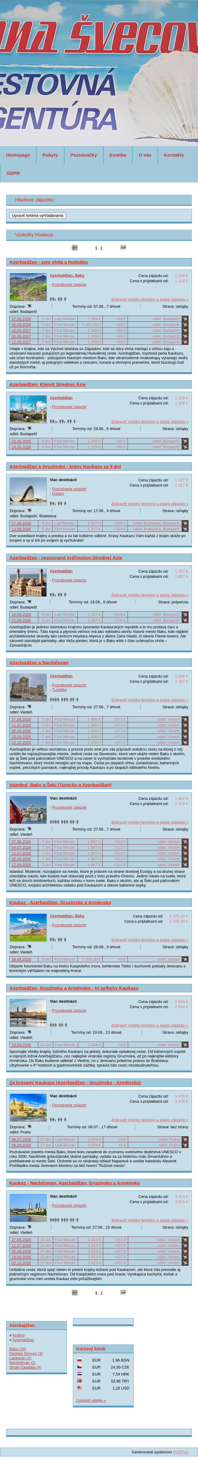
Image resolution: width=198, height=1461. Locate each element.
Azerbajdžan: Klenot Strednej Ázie (47, 384)
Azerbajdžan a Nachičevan (38, 662)
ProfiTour (181, 1452)
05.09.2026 (21, 731)
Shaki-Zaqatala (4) (25, 1367)
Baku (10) (17, 1349)
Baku (79, 275)
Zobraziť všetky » (91, 1400)
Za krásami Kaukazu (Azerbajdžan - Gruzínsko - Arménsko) (75, 1082)
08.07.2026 (21, 1139)
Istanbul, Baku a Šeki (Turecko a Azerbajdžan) (60, 784)
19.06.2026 (21, 614)
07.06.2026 (21, 319)
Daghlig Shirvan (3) (26, 1353)
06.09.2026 (21, 324)
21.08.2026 (21, 620)
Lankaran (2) (20, 1358)
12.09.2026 (21, 864)
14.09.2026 (21, 447)
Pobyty (50, 155)
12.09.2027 (21, 342)
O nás (145, 155)
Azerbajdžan (61, 275)
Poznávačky (83, 155)
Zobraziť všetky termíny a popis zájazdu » (149, 299)
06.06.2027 (21, 336)
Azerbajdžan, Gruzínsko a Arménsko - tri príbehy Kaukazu (73, 988)
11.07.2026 (21, 725)
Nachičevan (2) (22, 1362)
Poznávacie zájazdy (69, 284)
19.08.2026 (21, 529)
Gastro (58, 493)
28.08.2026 (21, 959)
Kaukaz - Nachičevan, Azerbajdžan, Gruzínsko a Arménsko (74, 1182)
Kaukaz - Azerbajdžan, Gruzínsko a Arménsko (60, 902)
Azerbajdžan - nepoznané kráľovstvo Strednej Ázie (65, 557)
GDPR (13, 173)
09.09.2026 (21, 1145)
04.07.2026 (21, 847)
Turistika (59, 689)
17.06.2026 (21, 523)
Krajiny (19, 1335)
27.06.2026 (21, 719)
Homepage (18, 155)
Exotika (118, 155)
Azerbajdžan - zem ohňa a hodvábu (48, 262)
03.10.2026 (21, 742)
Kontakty (174, 155)
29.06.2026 (21, 441)
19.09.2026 (21, 736)
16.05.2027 (21, 330)
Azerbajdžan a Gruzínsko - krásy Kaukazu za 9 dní (65, 466)
